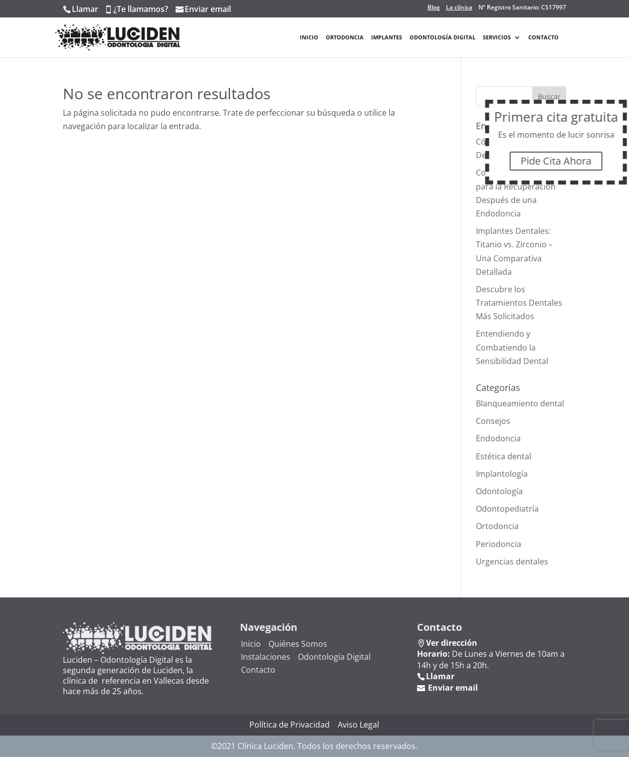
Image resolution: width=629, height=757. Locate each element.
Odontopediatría (507, 508)
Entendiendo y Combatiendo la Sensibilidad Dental (512, 347)
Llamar (85, 8)
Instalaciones (265, 656)
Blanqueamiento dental (520, 403)
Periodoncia (498, 544)
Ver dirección (451, 642)
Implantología (502, 473)
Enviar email (208, 8)
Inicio (309, 37)
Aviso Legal (358, 724)
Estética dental (503, 456)
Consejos (493, 420)
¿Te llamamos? (140, 8)
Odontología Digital (442, 37)
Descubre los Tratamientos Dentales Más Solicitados (519, 303)
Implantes (386, 37)
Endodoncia (498, 438)
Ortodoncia (345, 37)
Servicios (497, 37)
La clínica (459, 7)
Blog (433, 7)
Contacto (543, 37)
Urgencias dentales (512, 561)
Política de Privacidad (289, 724)
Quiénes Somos (297, 643)
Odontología (499, 491)
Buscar (549, 96)
